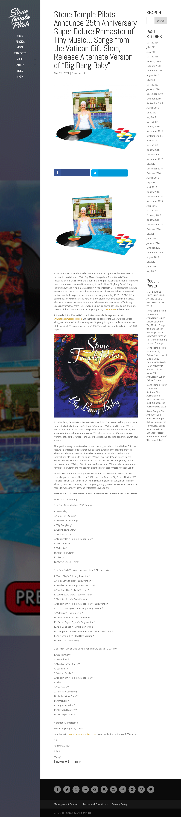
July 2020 (151, 79)
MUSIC (20, 59)
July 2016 (151, 182)
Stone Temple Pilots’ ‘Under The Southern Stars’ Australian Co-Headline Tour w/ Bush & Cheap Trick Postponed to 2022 (157, 395)
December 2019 (155, 93)
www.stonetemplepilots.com (68, 318)
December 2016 (155, 168)
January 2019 (153, 126)
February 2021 (154, 61)
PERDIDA (20, 41)
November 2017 (155, 159)
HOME (20, 36)
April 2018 (152, 140)
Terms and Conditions (95, 803)
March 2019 (152, 122)
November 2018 (155, 131)
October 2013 (153, 247)
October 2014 (153, 229)
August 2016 (153, 177)
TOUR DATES (20, 53)
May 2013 (151, 271)
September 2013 (155, 252)
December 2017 (155, 154)
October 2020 (153, 65)
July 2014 (151, 233)
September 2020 (155, 70)
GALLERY (20, 65)
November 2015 (155, 201)
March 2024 (152, 42)
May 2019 (151, 117)
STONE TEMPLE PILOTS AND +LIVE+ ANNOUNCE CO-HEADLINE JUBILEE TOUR (156, 299)
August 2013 (153, 257)
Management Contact (66, 803)
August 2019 (153, 107)
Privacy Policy (119, 803)
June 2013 (151, 266)
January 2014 (153, 243)
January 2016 (153, 191)
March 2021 (152, 56)
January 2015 (153, 219)
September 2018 (155, 135)
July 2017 (151, 163)
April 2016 (152, 187)
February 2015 (154, 215)
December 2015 (155, 196)
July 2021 (151, 47)
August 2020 (153, 75)
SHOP (20, 76)
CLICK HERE (110, 309)
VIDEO (20, 71)
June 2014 (151, 238)
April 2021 (152, 52)
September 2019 (155, 103)
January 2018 (153, 149)
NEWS (20, 47)
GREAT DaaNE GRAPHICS (78, 812)
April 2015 (152, 205)
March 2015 (152, 210)
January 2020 (153, 89)
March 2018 (152, 145)
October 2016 (153, 173)
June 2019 (151, 112)
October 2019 (153, 98)
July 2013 (151, 261)
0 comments (79, 73)
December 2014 (155, 224)
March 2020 (152, 84)
